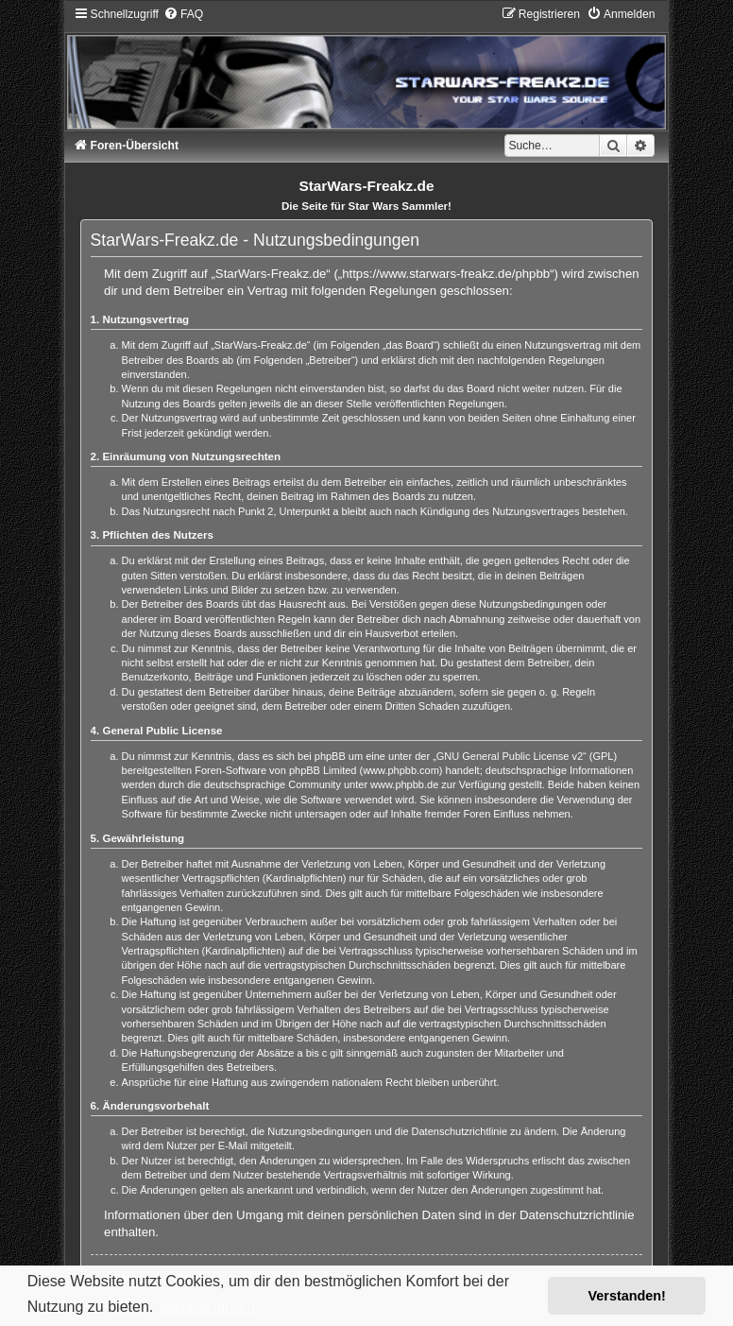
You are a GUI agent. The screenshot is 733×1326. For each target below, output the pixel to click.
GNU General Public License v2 (509, 756)
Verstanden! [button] (627, 1295)
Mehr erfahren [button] (208, 1307)
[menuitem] (183, 14)
